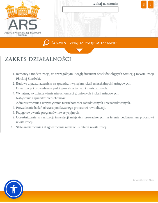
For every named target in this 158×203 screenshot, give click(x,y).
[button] (14, 189)
